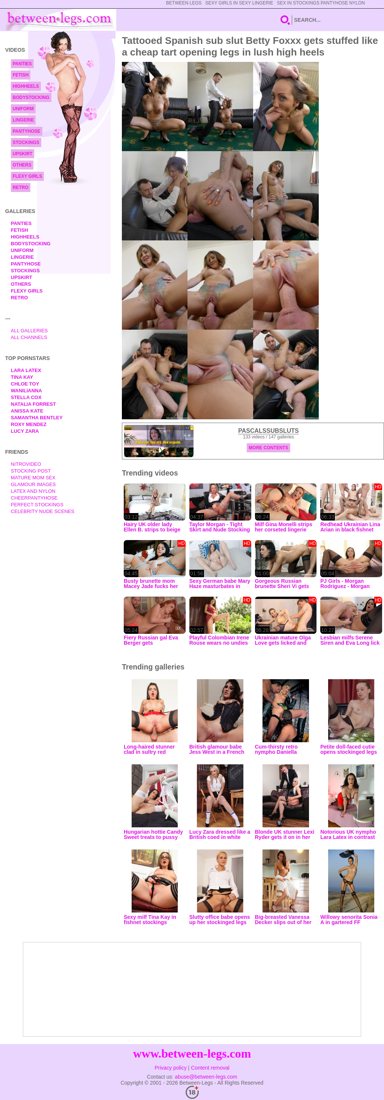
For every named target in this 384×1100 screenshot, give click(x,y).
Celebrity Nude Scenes (43, 511)
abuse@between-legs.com (206, 1077)
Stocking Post (31, 471)
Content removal (210, 1068)
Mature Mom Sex (33, 477)
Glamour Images (33, 484)
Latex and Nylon (33, 491)
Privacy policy (170, 1068)
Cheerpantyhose (34, 498)
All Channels (29, 337)
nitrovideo (26, 464)
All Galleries (29, 330)
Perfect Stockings (37, 504)
